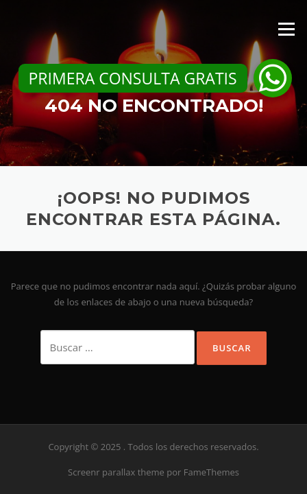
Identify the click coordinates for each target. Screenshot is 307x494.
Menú (286, 29)
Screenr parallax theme (116, 472)
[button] (273, 78)
